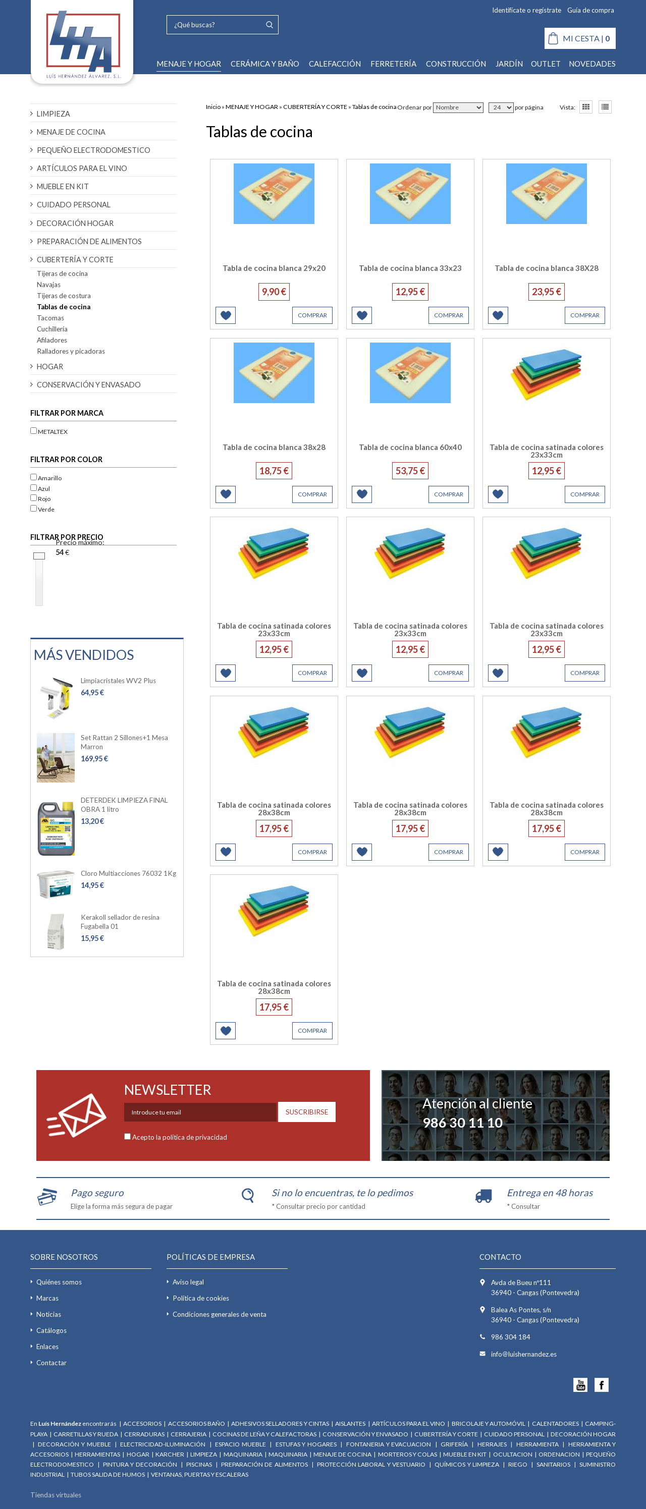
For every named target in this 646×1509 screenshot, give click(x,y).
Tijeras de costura (64, 296)
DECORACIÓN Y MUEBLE (74, 1444)
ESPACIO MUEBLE (240, 1444)
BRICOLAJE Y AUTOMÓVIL (488, 1423)
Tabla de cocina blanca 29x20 (274, 267)
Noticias (48, 1314)
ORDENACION (560, 1454)
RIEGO (517, 1464)
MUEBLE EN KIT (63, 186)
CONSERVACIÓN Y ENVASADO (89, 384)
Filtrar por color (66, 459)
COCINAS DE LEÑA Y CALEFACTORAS (264, 1434)
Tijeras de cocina (62, 273)
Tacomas (50, 318)
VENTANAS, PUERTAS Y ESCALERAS (199, 1474)
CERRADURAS (144, 1434)
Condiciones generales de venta (219, 1314)
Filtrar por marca (66, 413)
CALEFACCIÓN (335, 63)
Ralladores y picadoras (71, 351)
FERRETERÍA (393, 63)
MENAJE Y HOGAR (188, 63)
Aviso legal (188, 1282)
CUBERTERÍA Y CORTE (75, 259)
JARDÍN (509, 63)
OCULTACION (512, 1454)
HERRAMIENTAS (97, 1454)
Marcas (47, 1298)
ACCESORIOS (142, 1423)
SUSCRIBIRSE (307, 1112)
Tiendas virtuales (55, 1495)
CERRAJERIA (188, 1434)
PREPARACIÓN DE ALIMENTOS (89, 241)
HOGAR (50, 366)
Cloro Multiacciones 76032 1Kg (128, 873)
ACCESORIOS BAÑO (196, 1423)
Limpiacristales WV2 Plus (118, 681)
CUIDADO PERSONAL (74, 204)
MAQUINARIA (243, 1454)
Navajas (49, 285)
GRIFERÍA (454, 1444)
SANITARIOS (553, 1464)
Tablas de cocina (63, 307)
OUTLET (546, 63)
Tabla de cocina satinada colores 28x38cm (274, 808)
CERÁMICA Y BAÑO (265, 63)
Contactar (51, 1363)
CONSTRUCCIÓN (456, 63)
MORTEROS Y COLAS (407, 1454)
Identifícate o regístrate (526, 10)
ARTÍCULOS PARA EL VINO (82, 168)
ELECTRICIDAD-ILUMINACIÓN (162, 1444)
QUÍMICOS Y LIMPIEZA (467, 1464)
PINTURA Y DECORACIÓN (140, 1464)
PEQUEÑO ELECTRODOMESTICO (93, 150)
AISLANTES (350, 1423)
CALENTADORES (555, 1423)
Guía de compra (590, 10)
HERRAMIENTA (538, 1444)
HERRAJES (492, 1444)
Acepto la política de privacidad (179, 1137)
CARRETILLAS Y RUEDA (85, 1434)
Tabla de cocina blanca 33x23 (410, 267)
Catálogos (51, 1330)
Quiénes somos (59, 1282)
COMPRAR (312, 315)
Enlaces (47, 1347)
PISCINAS (199, 1464)
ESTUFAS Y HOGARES (306, 1444)
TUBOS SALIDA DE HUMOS (108, 1474)
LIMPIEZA (53, 113)
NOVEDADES (592, 63)
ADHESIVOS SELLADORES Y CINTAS (280, 1423)
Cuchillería (52, 329)
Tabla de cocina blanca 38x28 (274, 447)
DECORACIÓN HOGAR (75, 223)
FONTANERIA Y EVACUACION (388, 1444)
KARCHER (169, 1454)
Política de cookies (201, 1298)
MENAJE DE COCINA (71, 132)
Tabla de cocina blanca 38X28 (547, 267)
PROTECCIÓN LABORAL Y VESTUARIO (371, 1464)
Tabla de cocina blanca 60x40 (410, 447)
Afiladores (52, 340)
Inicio (213, 106)
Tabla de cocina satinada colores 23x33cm (547, 450)
